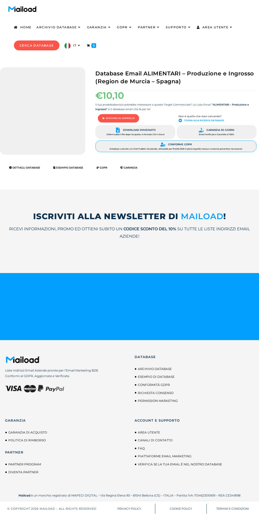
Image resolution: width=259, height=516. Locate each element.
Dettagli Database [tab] (24, 167)
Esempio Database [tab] (68, 167)
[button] (117, 118)
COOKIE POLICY (181, 508)
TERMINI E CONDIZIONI (232, 508)
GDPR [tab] (101, 167)
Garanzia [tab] (128, 167)
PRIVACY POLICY (129, 508)
